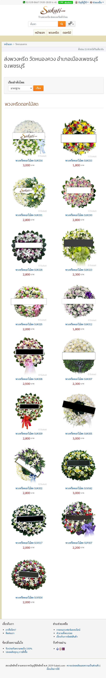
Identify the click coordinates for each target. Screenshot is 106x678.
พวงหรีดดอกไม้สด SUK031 (28, 215)
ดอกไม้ (67, 32)
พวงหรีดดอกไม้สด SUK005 (78, 433)
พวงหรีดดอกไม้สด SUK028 (28, 269)
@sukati (68, 2)
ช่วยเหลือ (97, 2)
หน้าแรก (40, 32)
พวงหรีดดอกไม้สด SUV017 (28, 542)
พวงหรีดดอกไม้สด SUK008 (28, 378)
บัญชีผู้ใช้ (82, 2)
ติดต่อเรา (10, 633)
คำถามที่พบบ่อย (64, 633)
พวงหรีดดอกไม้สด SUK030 (78, 215)
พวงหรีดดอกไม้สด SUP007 (78, 542)
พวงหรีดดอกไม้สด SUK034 (28, 160)
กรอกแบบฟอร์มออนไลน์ (68, 629)
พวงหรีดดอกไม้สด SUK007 (78, 378)
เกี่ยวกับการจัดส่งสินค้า (67, 636)
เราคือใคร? (11, 629)
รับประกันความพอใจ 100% (19, 648)
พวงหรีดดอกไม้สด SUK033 (78, 160)
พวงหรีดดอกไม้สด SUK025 (28, 324)
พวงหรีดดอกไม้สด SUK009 (28, 433)
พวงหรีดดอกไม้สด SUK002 (28, 488)
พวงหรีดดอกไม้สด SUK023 (78, 269)
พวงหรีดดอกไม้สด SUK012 (78, 324)
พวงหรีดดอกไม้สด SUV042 (78, 488)
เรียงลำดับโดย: (16, 82)
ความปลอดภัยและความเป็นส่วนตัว (83, 665)
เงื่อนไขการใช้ (53, 668)
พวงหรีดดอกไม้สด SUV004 (28, 597)
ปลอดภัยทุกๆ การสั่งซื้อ (16, 651)
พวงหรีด (54, 32)
